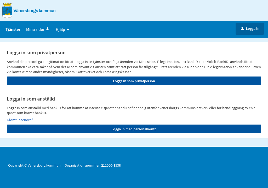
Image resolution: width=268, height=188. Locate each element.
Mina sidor (38, 29)
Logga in (250, 28)
